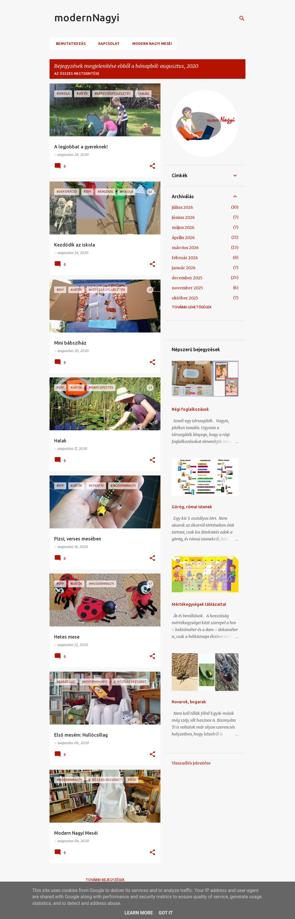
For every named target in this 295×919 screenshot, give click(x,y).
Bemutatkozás (69, 43)
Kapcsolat (107, 43)
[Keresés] (242, 18)
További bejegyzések (105, 880)
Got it (165, 913)
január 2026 (184, 267)
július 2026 (182, 207)
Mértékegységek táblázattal (199, 604)
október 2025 (185, 298)
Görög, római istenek (192, 507)
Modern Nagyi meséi (150, 43)
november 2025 (187, 288)
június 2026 (183, 217)
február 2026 (185, 257)
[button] (152, 166)
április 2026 (183, 237)
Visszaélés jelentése (191, 763)
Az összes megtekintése (76, 73)
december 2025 (187, 277)
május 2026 (183, 227)
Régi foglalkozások (190, 409)
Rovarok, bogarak (189, 702)
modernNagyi (86, 17)
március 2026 (185, 247)
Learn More (138, 913)
